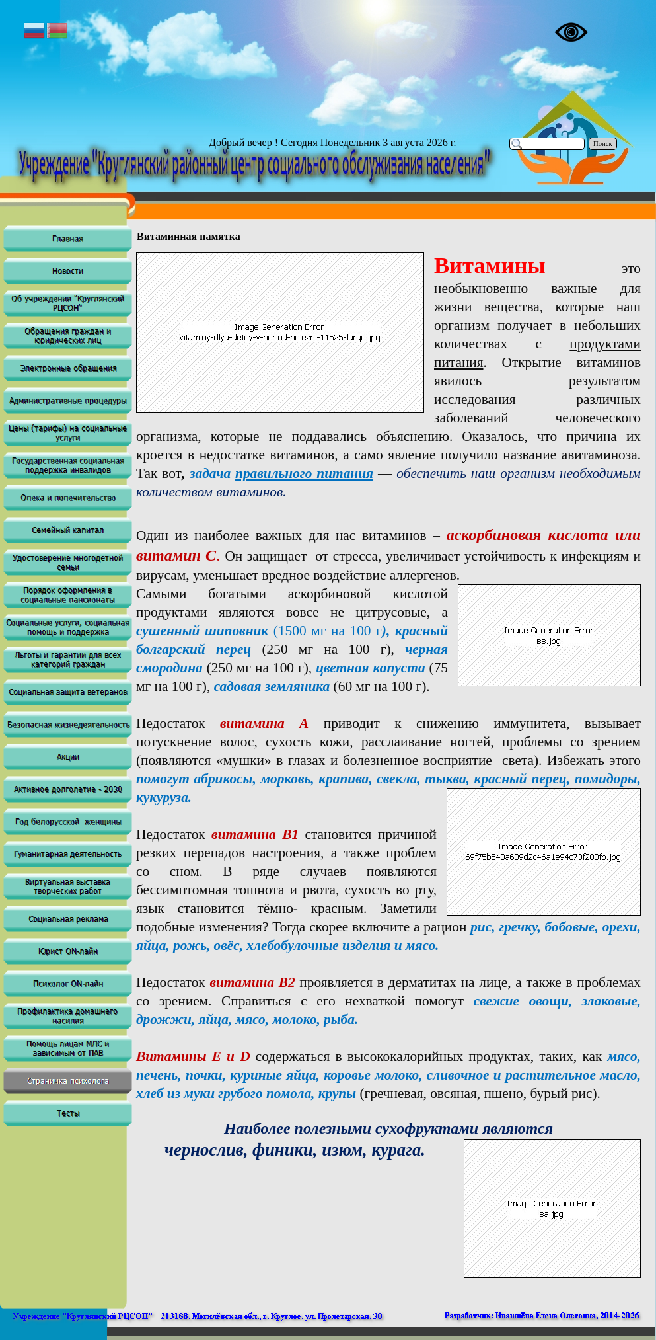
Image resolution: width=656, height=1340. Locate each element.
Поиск (602, 143)
